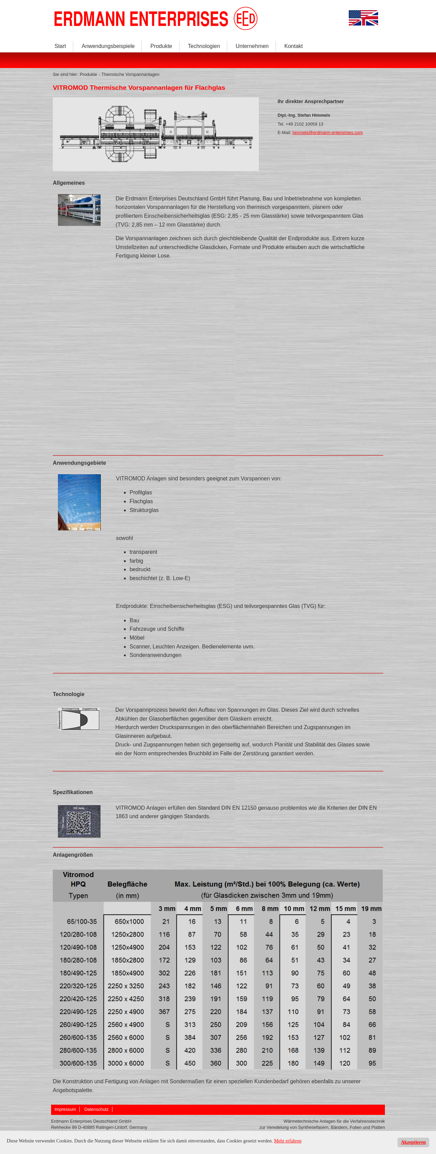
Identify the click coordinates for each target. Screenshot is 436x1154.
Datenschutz (96, 1109)
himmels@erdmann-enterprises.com (327, 132)
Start (60, 46)
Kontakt (293, 46)
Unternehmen (252, 46)
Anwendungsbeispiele (108, 46)
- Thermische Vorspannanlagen (129, 74)
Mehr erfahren (287, 1140)
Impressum (65, 1109)
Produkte (161, 46)
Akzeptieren (413, 1142)
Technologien (204, 46)
